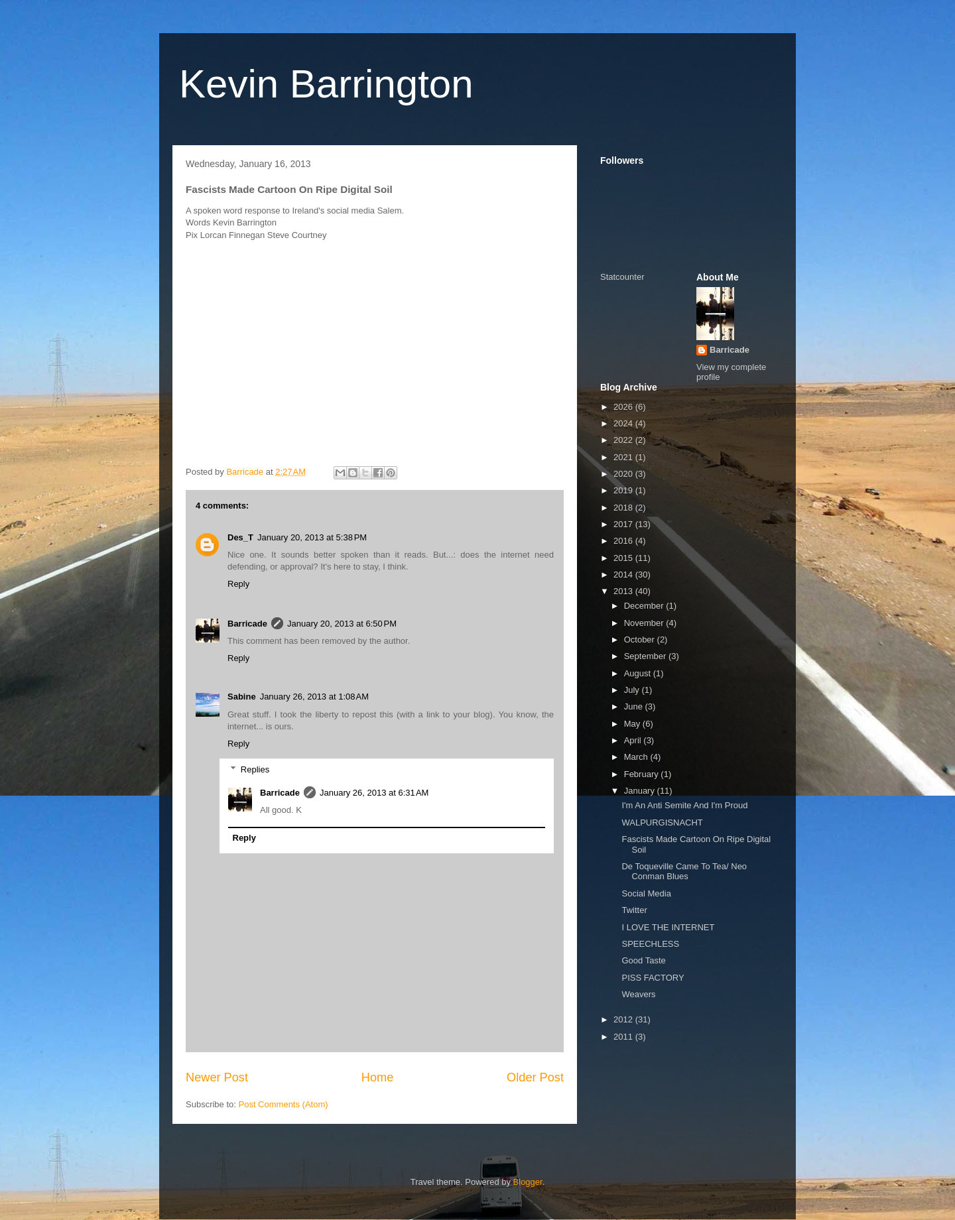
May (633, 724)
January (640, 791)
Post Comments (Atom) (283, 1104)
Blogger (527, 1182)
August (638, 673)
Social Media (645, 893)
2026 (624, 407)
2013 (624, 591)
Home (377, 1077)
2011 (624, 1037)
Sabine (241, 697)
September (646, 656)
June (634, 706)
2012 (624, 1019)
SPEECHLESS (650, 944)
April (634, 740)
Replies (255, 769)
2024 (624, 423)
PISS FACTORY (652, 978)
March (637, 757)
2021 (624, 457)
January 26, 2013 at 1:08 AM (314, 697)
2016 (624, 541)
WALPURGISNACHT (661, 822)
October (640, 639)
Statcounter (622, 277)
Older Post (535, 1077)
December (645, 606)
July (633, 690)
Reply (238, 584)
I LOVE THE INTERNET (667, 927)
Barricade (247, 624)
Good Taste (643, 960)
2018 (624, 508)
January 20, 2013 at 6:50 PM (342, 624)
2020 (624, 474)
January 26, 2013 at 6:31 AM (374, 793)
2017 (624, 524)
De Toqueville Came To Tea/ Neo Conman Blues (684, 871)
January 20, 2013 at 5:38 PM (312, 537)
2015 (624, 558)
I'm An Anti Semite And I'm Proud (684, 805)
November (645, 623)
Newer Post (217, 1077)
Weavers (638, 994)
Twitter (634, 910)
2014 (624, 575)
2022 (624, 440)
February (642, 774)
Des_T (240, 537)
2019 (624, 490)
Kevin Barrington (326, 84)
